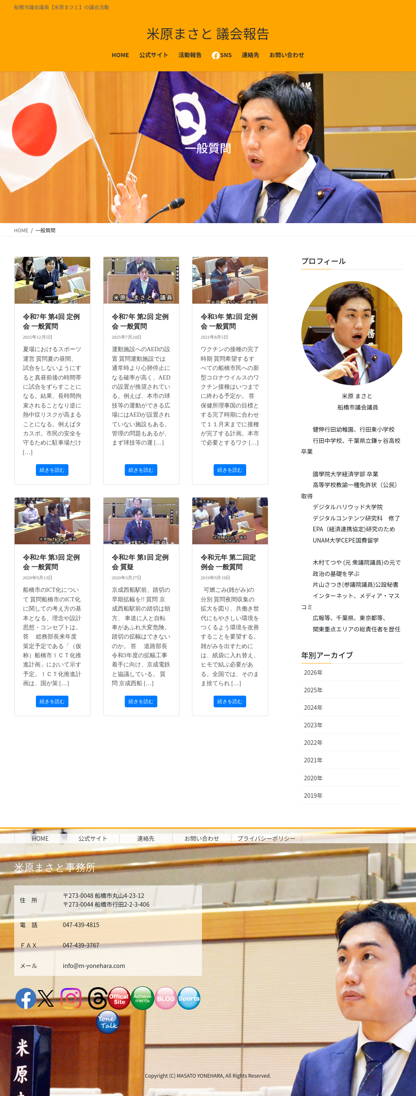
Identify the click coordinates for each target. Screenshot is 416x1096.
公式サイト (93, 838)
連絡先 (146, 838)
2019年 (313, 795)
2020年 (313, 778)
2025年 (313, 690)
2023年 (313, 725)
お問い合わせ (202, 838)
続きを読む (52, 470)
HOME (40, 838)
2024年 (313, 707)
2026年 (313, 672)
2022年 (313, 742)
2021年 (313, 760)
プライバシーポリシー (266, 838)
